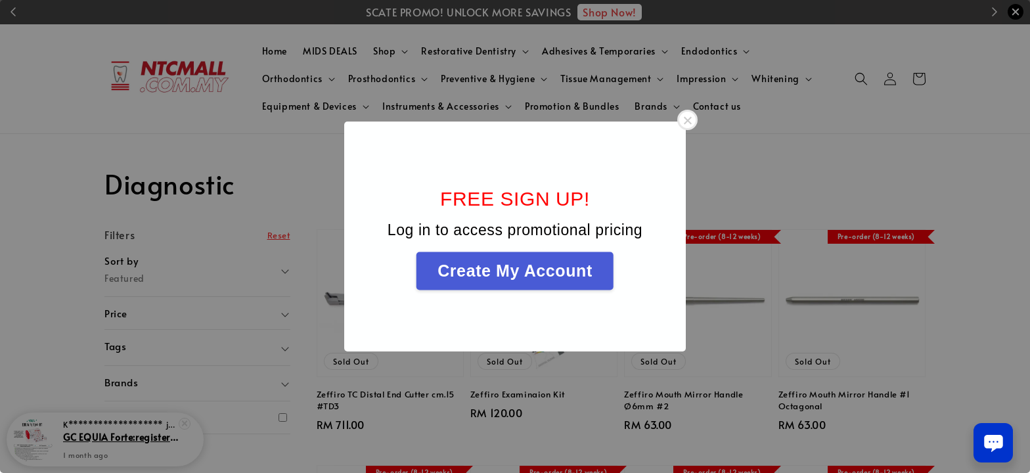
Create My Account (515, 270)
